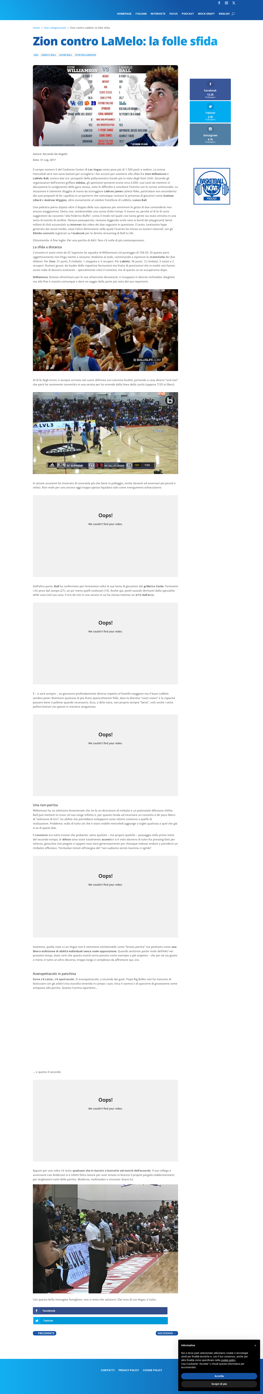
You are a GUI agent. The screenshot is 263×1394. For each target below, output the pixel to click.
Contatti (108, 1360)
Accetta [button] (219, 1376)
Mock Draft (206, 13)
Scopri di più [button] (219, 1383)
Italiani (141, 13)
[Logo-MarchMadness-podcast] (212, 203)
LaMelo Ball (48, 55)
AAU (36, 55)
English (224, 13)
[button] (255, 1345)
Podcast (188, 13)
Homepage (124, 13)
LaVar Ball (65, 55)
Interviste (158, 13)
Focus (173, 13)
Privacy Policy (129, 1360)
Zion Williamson (85, 55)
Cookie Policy (152, 1360)
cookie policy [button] (228, 1360)
